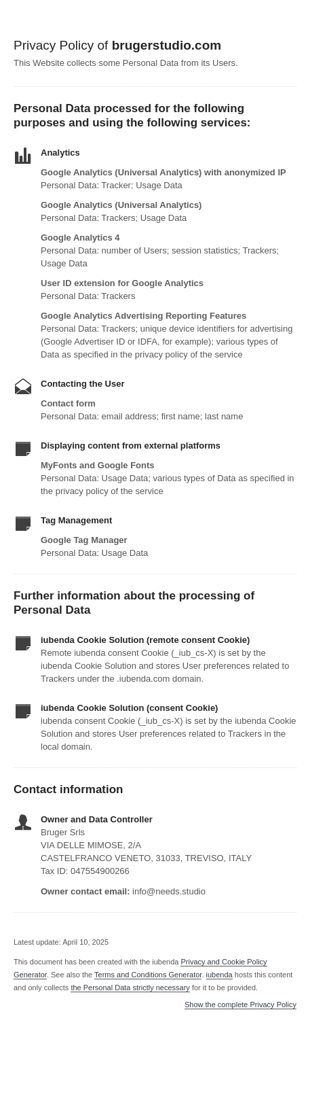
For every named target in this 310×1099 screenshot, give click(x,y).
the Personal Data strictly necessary (130, 987)
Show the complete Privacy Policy (240, 1005)
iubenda (219, 975)
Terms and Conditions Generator (147, 975)
